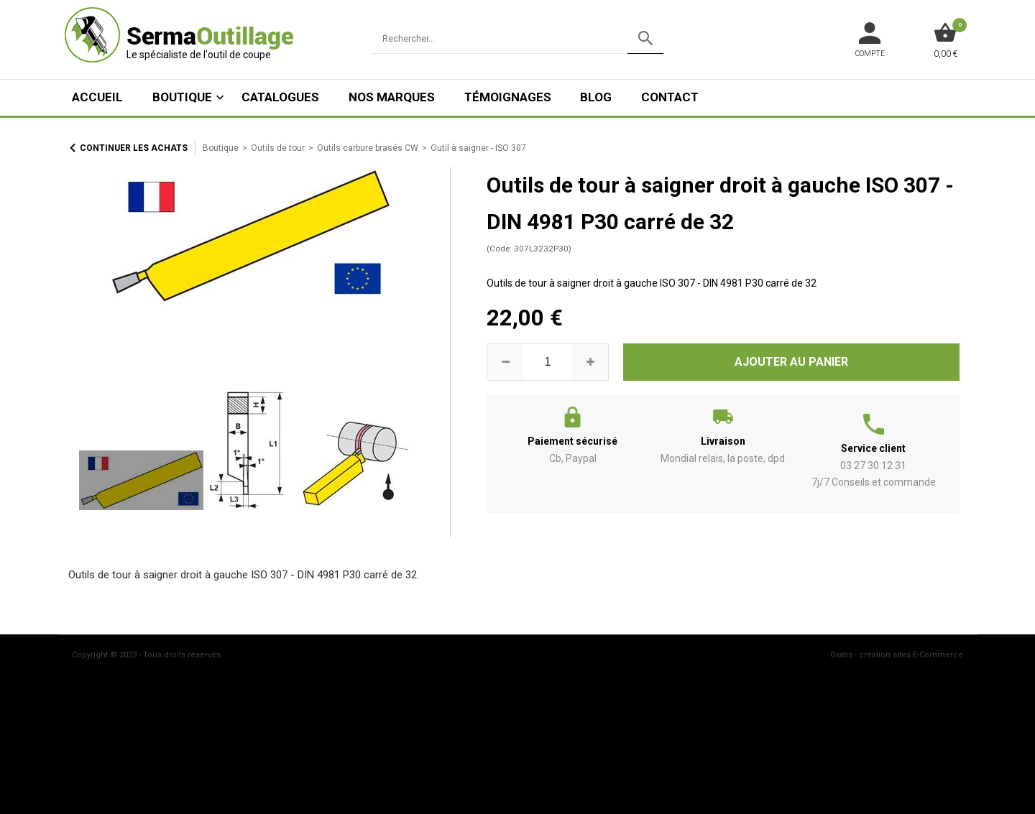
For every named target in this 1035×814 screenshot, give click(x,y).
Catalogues (280, 97)
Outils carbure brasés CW (367, 148)
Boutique (182, 97)
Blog (596, 97)
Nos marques (392, 97)
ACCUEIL (97, 97)
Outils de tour (278, 148)
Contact (670, 97)
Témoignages (507, 97)
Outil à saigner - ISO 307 (478, 148)
